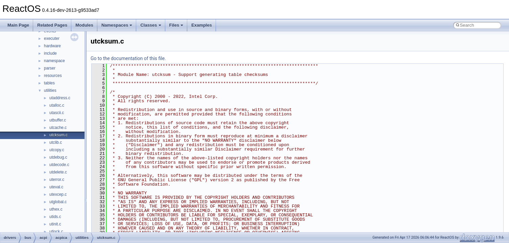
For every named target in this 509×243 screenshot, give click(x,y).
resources (53, 75)
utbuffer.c (57, 120)
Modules (84, 25)
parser (49, 68)
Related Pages (52, 25)
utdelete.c (58, 172)
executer (51, 38)
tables (49, 83)
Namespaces (116, 25)
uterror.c (56, 179)
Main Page (18, 25)
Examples (201, 25)
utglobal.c (58, 201)
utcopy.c (56, 149)
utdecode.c (59, 164)
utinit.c (55, 224)
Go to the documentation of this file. (128, 58)
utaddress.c (59, 98)
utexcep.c (58, 194)
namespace (54, 60)
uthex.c (56, 209)
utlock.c (56, 231)
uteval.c (56, 187)
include (50, 53)
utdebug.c (58, 157)
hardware (52, 46)
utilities (50, 90)
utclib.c (55, 142)
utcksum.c (58, 135)
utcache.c (58, 127)
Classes (150, 25)
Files (176, 25)
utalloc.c (56, 105)
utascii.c (56, 112)
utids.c (55, 216)
